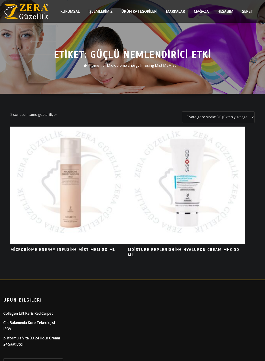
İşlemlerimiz (100, 15)
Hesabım (225, 15)
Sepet (247, 15)
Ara (13, 313)
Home (94, 65)
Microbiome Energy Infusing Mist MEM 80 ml (144, 65)
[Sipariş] (218, 117)
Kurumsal (70, 15)
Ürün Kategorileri (139, 15)
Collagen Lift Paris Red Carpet (28, 246)
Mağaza (201, 15)
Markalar (175, 15)
